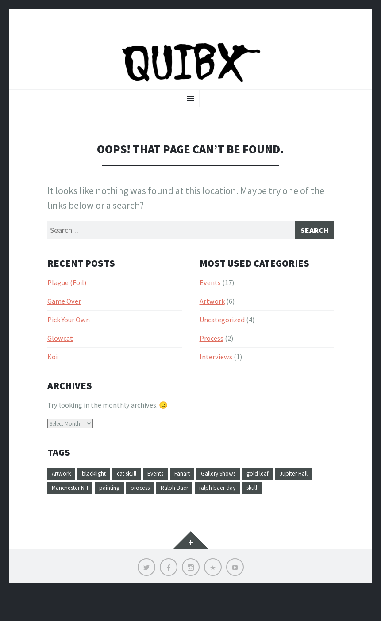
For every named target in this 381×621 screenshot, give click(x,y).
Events (210, 293)
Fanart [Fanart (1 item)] (209, 484)
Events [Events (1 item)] (178, 484)
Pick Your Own (68, 330)
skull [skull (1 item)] (59, 516)
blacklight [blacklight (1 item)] (103, 484)
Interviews (216, 367)
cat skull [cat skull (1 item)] (143, 484)
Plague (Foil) (66, 293)
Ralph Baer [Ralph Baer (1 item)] (245, 500)
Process (211, 349)
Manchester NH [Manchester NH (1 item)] (122, 500)
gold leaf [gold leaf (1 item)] (298, 484)
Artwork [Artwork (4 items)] (64, 484)
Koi (52, 367)
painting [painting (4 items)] (170, 500)
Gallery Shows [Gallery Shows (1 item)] (252, 484)
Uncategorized (222, 330)
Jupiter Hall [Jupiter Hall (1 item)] (70, 500)
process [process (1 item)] (205, 500)
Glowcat (60, 349)
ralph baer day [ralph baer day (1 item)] (295, 500)
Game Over (64, 312)
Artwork (212, 312)
